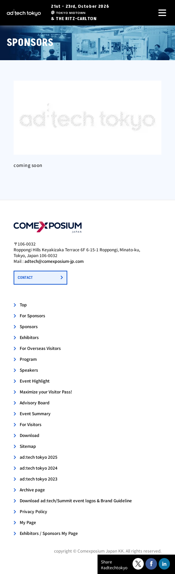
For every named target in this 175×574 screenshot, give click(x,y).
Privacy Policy (33, 511)
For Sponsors (32, 315)
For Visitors (30, 424)
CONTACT (25, 278)
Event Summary (35, 413)
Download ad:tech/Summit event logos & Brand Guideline (76, 500)
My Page (28, 522)
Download (29, 435)
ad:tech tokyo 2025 (38, 457)
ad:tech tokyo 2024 (38, 468)
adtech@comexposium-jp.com (54, 261)
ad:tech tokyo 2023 (38, 479)
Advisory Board (35, 402)
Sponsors (29, 326)
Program (28, 359)
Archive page (32, 489)
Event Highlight (35, 381)
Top (23, 304)
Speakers (29, 370)
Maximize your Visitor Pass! (46, 391)
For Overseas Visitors (40, 348)
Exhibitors (29, 337)
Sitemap (28, 446)
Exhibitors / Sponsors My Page (49, 533)
